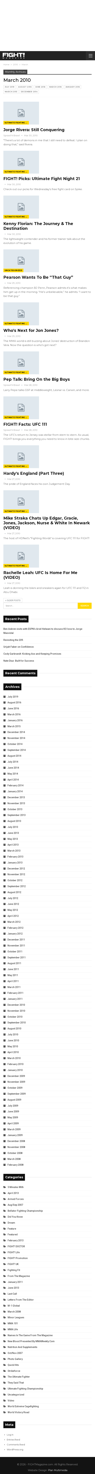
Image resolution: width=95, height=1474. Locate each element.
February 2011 (15, 993)
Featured (13, 1234)
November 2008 (16, 1147)
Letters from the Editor (21, 1299)
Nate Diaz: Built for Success (18, 660)
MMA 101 (13, 1323)
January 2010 (15, 1070)
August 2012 (14, 892)
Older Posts (13, 600)
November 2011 (16, 945)
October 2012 (14, 880)
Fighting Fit (14, 1270)
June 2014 (13, 767)
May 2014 (12, 773)
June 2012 (13, 904)
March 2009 (14, 1129)
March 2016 (55, 87)
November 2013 (16, 803)
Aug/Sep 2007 (15, 1204)
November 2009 (16, 1082)
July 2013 (12, 827)
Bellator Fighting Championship (25, 1210)
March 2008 (14, 1159)
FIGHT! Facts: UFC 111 (25, 424)
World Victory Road (18, 1412)
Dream (11, 1222)
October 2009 (14, 1087)
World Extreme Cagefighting (23, 1406)
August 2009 (14, 1099)
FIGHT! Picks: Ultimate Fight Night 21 (41, 178)
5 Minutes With (16, 1187)
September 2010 (16, 1022)
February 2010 (15, 1064)
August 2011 (14, 963)
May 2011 (12, 975)
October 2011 (14, 951)
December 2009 (16, 1076)
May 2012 (12, 910)
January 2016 (72, 87)
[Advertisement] (47, 25)
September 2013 (16, 815)
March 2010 (14, 1058)
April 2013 (13, 844)
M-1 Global (14, 1305)
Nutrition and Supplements (22, 1347)
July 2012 (12, 898)
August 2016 (25, 87)
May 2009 (12, 1117)
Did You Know (15, 1216)
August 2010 (14, 1028)
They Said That (16, 1382)
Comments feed (16, 1444)
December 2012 (16, 868)
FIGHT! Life (14, 1252)
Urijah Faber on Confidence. (18, 646)
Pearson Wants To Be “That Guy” (38, 277)
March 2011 (14, 987)
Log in (10, 1434)
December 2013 (16, 797)
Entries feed (13, 1439)
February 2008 (15, 1164)
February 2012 (15, 928)
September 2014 (16, 750)
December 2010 (16, 1005)
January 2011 (15, 999)
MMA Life (13, 1329)
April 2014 (13, 779)
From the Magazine (19, 1276)
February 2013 (15, 856)
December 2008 (16, 1141)
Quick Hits (13, 1365)
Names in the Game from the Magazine (30, 1335)
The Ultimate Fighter (19, 1376)
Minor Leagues (16, 1317)
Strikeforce (14, 1371)
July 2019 (9, 87)
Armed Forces (16, 1199)
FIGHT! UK (13, 1264)
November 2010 (16, 1010)
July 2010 (12, 1034)
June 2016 (40, 87)
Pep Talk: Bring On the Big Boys (36, 379)
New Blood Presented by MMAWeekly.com (31, 1341)
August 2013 (14, 821)
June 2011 (13, 969)
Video (11, 1400)
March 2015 (11, 92)
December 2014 (29, 92)
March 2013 (14, 850)
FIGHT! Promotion (18, 1258)
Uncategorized (13, 270)
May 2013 (12, 839)
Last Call (12, 1293)
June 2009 (13, 1111)
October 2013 (14, 809)
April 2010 (13, 1052)
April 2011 (13, 981)
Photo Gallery (15, 1359)
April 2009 (13, 1123)
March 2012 (14, 922)
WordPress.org (15, 1449)
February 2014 (15, 785)
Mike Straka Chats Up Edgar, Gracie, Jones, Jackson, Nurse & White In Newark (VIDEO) (46, 523)
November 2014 (16, 738)
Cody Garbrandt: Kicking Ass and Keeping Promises (32, 653)
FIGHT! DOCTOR (16, 1246)
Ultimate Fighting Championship (17, 123)
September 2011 (16, 957)
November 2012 (16, 874)
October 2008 (14, 1153)
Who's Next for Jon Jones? (31, 330)
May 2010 (12, 1046)
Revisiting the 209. (13, 640)
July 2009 (12, 1105)
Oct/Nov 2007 (15, 1353)
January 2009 (15, 1135)
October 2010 (14, 1016)
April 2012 (13, 916)
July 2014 (12, 761)
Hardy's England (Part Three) (33, 473)
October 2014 (14, 744)
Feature (12, 1228)
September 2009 (16, 1093)
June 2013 (13, 833)
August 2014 (14, 755)
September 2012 (16, 886)
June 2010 (13, 1040)
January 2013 (15, 862)
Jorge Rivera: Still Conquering (33, 129)
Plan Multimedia (57, 1470)
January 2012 (15, 933)
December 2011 (16, 939)
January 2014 (15, 791)
